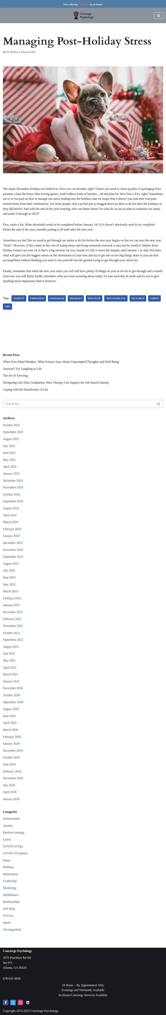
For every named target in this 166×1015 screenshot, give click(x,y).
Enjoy (6, 860)
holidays (76, 298)
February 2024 (12, 529)
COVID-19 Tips (13, 846)
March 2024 (10, 522)
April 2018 (10, 792)
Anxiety (8, 825)
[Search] (78, 404)
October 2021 (11, 633)
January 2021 (11, 681)
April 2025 (10, 466)
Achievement (11, 818)
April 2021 (10, 667)
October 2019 (11, 757)
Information (10, 874)
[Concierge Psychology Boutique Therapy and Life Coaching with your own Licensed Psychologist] (83, 15)
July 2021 (9, 653)
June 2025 (9, 452)
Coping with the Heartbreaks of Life (25, 389)
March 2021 (10, 674)
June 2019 (9, 764)
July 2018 (9, 785)
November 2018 (13, 778)
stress (154, 298)
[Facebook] (5, 1002)
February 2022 (12, 619)
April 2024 (10, 515)
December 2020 (13, 688)
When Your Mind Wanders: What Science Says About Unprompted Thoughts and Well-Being (61, 361)
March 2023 (10, 591)
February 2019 (12, 771)
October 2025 (11, 425)
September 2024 (13, 501)
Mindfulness (10, 895)
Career (7, 839)
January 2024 (11, 535)
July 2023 (9, 570)
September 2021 (13, 639)
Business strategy (14, 832)
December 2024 (13, 480)
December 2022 (13, 612)
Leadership (10, 881)
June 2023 (9, 577)
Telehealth (83, 4)
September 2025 (13, 432)
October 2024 (11, 494)
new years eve (115, 298)
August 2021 (11, 646)
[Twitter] (13, 1002)
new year (94, 298)
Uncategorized (12, 929)
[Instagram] (20, 1002)
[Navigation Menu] (158, 15)
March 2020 (10, 729)
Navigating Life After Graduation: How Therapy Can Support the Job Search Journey (56, 382)
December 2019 (13, 750)
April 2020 (10, 722)
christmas (37, 298)
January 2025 (11, 473)
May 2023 (9, 584)
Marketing (9, 888)
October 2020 (11, 695)
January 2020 (11, 743)
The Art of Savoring (15, 375)
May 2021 (9, 660)
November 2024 (13, 487)
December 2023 (13, 542)
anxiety (18, 298)
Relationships (11, 901)
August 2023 (11, 563)
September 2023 (13, 556)
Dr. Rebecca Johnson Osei (21, 51)
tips (7, 306)
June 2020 (9, 716)
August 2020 (11, 709)
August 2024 (11, 508)
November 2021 (13, 626)
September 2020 (13, 702)
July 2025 (9, 446)
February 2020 (12, 736)
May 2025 (9, 459)
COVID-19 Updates (15, 853)
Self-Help (9, 908)
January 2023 (11, 605)
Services (8, 915)
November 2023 (13, 549)
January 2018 (11, 799)
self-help (137, 298)
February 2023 (12, 598)
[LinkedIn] (27, 1002)
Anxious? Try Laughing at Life (22, 368)
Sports (7, 922)
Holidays (8, 867)
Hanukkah (57, 298)
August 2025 (11, 439)
